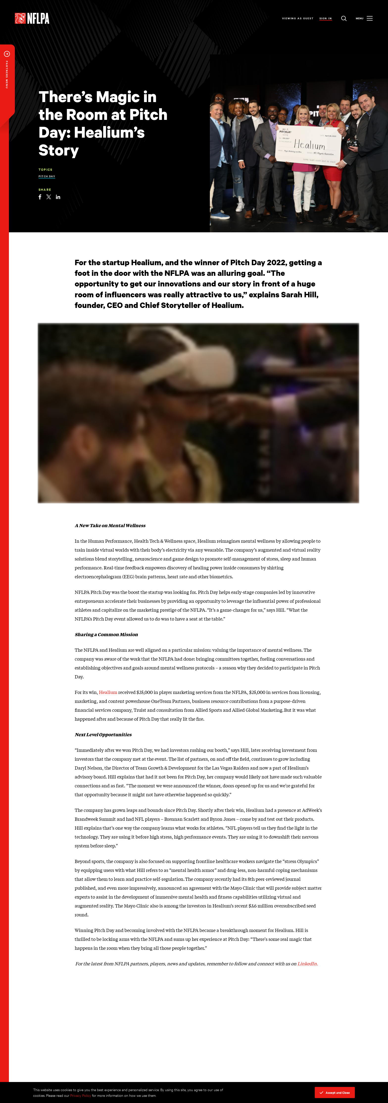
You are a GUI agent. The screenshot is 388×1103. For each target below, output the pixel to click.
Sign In (325, 18)
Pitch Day (47, 176)
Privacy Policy (80, 1095)
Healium (108, 692)
